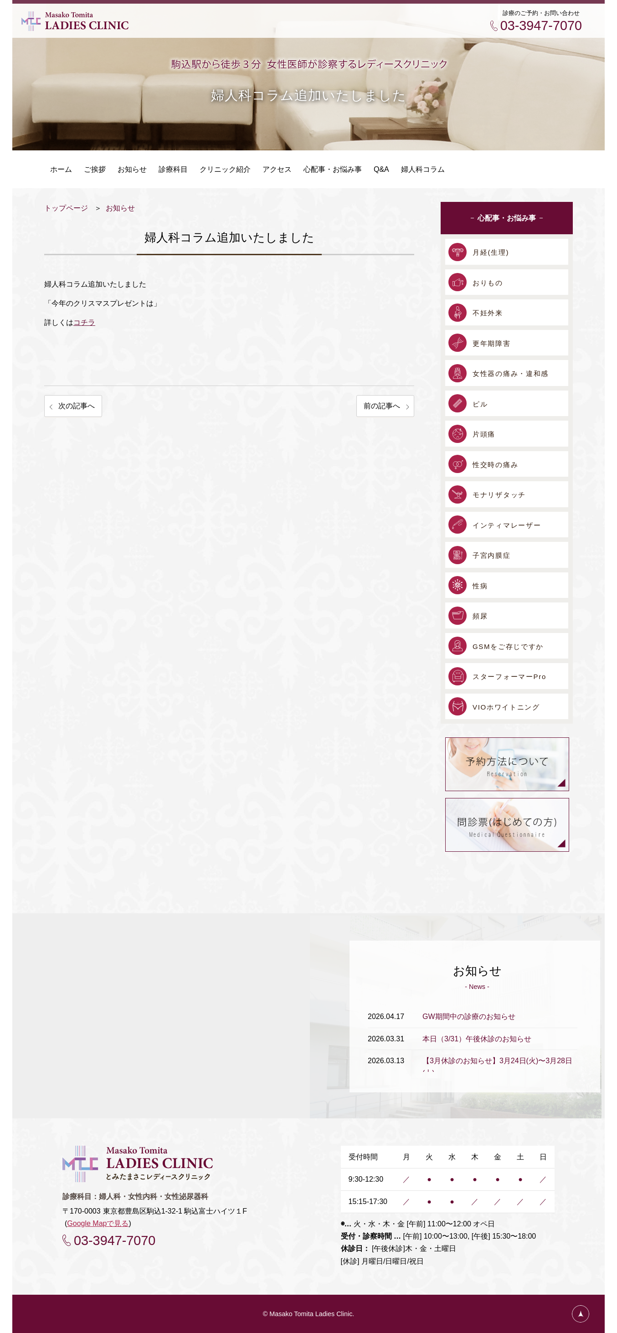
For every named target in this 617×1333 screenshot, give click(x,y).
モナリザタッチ (499, 495)
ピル (480, 404)
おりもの (488, 283)
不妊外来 (488, 313)
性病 (480, 586)
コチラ (84, 322)
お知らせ (120, 208)
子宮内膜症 (492, 555)
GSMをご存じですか (508, 646)
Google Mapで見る (98, 1223)
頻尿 (480, 616)
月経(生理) (491, 252)
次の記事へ (76, 406)
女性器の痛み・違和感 (511, 373)
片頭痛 (484, 434)
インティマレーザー (507, 525)
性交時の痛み (495, 464)
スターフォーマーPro (509, 676)
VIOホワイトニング (506, 707)
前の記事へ (382, 406)
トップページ (66, 208)
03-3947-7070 (541, 25)
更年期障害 (492, 343)
